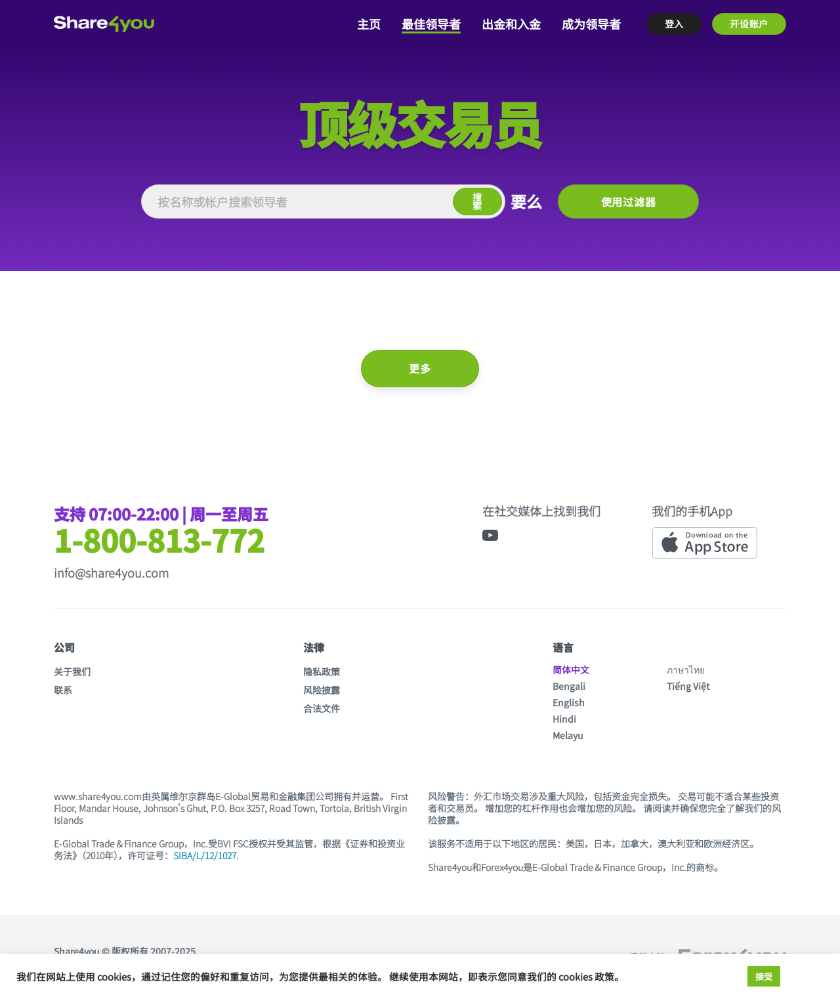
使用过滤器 (628, 201)
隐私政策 (321, 671)
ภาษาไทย (686, 669)
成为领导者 (591, 23)
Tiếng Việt (688, 685)
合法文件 (321, 708)
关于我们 (72, 671)
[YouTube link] (490, 535)
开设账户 (749, 23)
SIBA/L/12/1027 (204, 855)
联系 (63, 689)
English (569, 702)
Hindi (564, 718)
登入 (674, 23)
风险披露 (321, 689)
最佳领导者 (431, 23)
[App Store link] (705, 543)
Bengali (569, 685)
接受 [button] (763, 976)
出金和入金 (511, 23)
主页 (369, 23)
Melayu (568, 735)
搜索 (477, 201)
